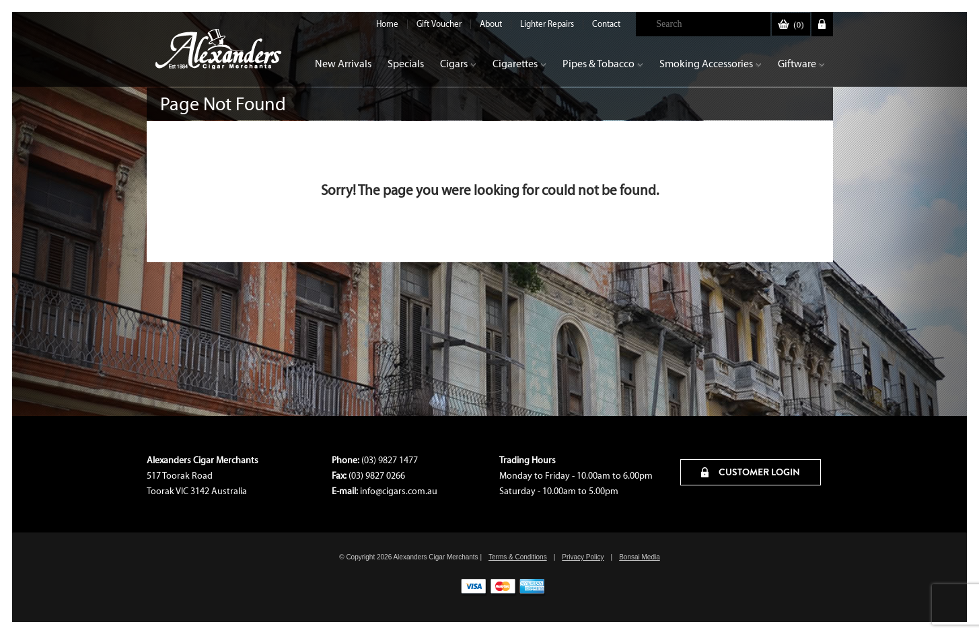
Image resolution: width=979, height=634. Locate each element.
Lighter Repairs (547, 24)
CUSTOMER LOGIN (750, 472)
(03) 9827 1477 (389, 460)
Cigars (458, 63)
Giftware (801, 63)
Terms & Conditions (517, 557)
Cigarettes (519, 63)
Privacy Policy (583, 557)
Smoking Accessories (710, 63)
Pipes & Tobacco (603, 63)
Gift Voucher (439, 24)
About (491, 24)
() (790, 24)
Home (387, 24)
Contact (606, 24)
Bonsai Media (639, 557)
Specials (406, 63)
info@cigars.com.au (398, 491)
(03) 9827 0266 (377, 475)
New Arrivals (343, 63)
